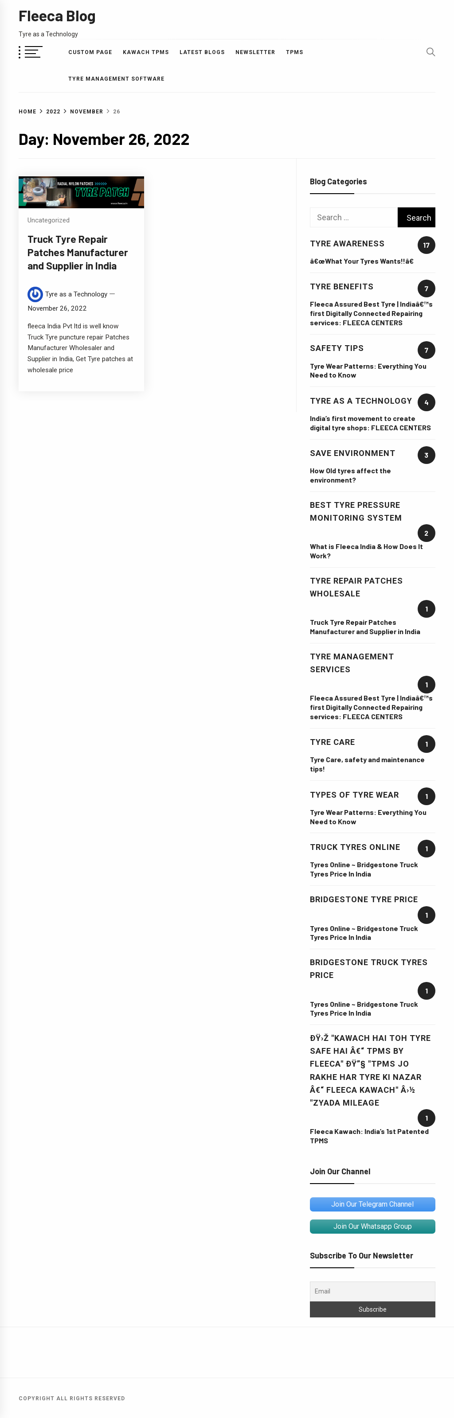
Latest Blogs (202, 52)
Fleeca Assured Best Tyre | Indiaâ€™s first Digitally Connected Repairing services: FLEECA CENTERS (371, 313)
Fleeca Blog (57, 15)
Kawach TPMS (146, 52)
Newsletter (255, 52)
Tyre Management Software (116, 79)
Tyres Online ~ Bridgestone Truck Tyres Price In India (364, 869)
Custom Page (90, 52)
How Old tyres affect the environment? (350, 475)
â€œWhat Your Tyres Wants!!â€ (364, 261)
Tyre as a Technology (76, 294)
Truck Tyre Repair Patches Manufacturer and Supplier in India (77, 252)
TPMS (294, 52)
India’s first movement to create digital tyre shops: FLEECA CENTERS (370, 423)
